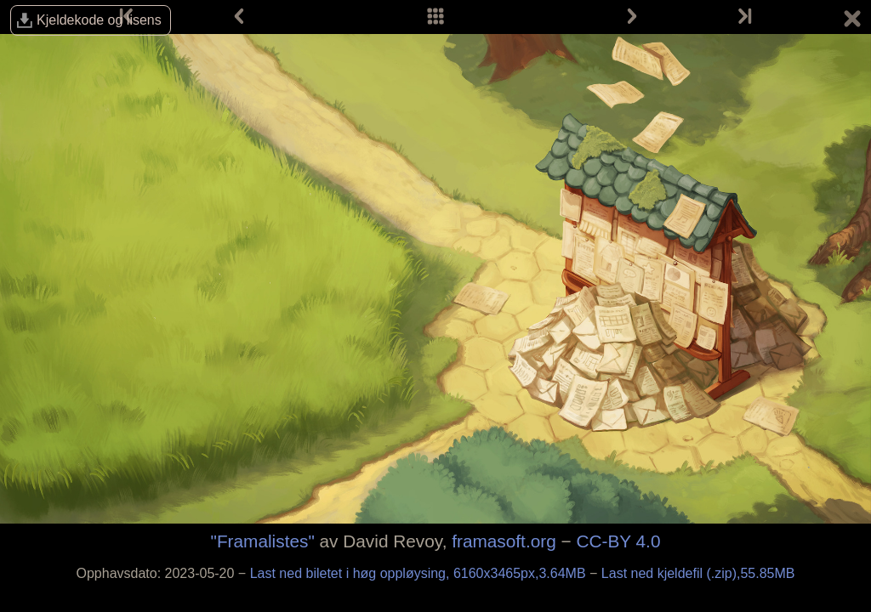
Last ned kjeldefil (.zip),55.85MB (698, 573)
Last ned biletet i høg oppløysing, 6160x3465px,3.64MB (419, 573)
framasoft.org (504, 541)
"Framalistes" (263, 541)
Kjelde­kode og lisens (99, 20)
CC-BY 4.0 (618, 541)
